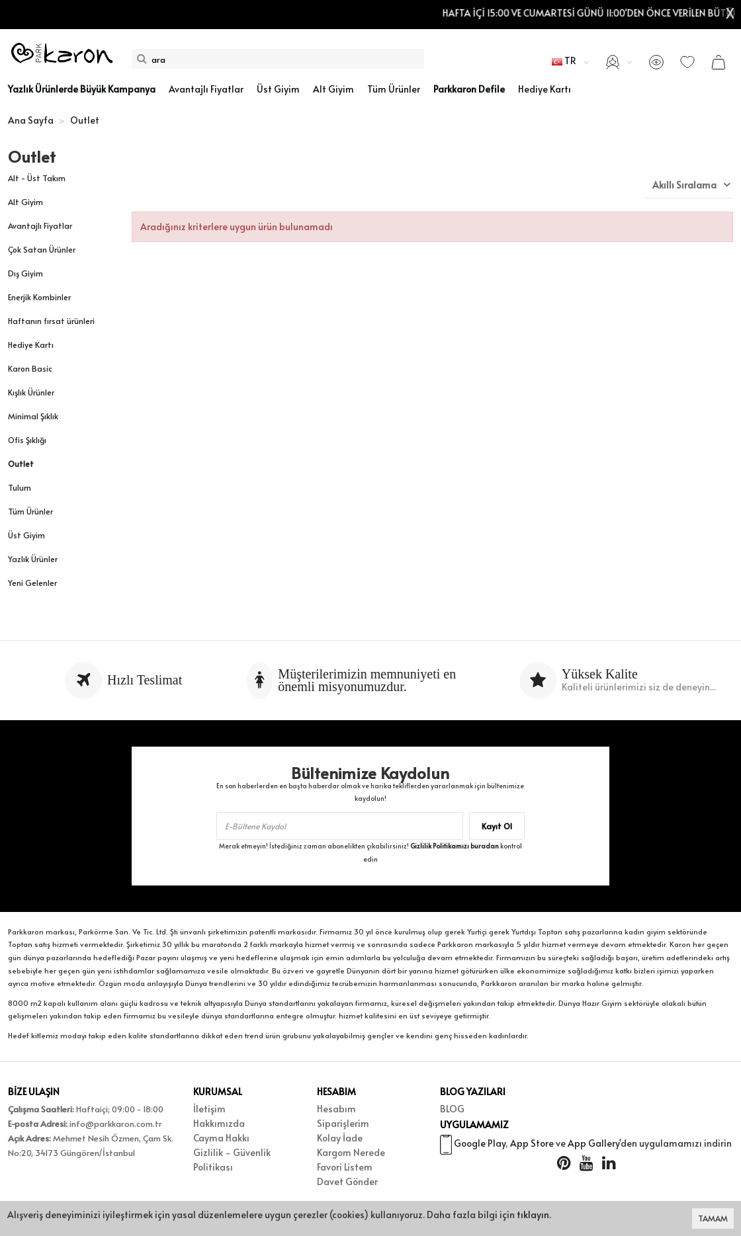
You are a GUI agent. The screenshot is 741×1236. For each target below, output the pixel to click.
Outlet (21, 463)
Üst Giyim (26, 535)
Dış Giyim (25, 273)
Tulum (19, 487)
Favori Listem (344, 1167)
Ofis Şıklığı (27, 439)
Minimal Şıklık (33, 416)
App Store (532, 1145)
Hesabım (336, 1108)
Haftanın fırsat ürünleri (51, 320)
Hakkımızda (219, 1123)
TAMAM (713, 1218)
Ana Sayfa (31, 120)
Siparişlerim (343, 1123)
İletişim (209, 1108)
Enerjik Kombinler (39, 297)
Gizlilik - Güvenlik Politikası (232, 1159)
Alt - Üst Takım (36, 178)
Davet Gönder (347, 1181)
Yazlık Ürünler (33, 559)
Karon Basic (30, 368)
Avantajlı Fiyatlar (40, 225)
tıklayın (533, 1214)
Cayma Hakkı (221, 1138)
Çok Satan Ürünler (41, 249)
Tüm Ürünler (30, 511)
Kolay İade (340, 1138)
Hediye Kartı (31, 344)
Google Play (479, 1145)
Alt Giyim (25, 201)
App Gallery (593, 1145)
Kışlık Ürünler (31, 392)
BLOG (452, 1108)
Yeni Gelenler (32, 582)
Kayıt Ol (497, 826)
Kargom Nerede (351, 1152)
